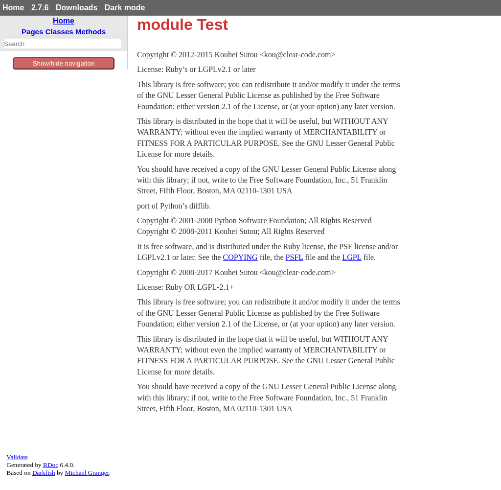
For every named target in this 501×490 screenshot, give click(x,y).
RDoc (50, 464)
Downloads (76, 7)
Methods (90, 31)
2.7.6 (40, 7)
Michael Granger (87, 472)
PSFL (294, 257)
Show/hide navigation (64, 63)
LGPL (351, 257)
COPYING (240, 257)
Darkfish (43, 472)
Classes (59, 31)
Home (13, 7)
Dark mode (125, 7)
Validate (17, 457)
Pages (33, 31)
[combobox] (62, 43)
